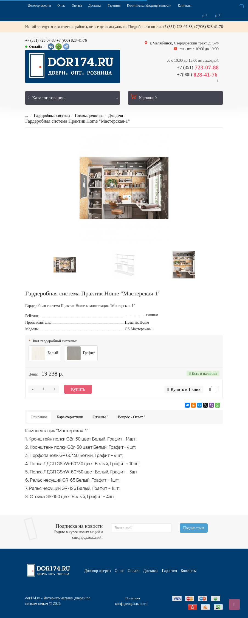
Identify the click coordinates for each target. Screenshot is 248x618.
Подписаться (193, 528)
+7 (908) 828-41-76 (72, 41)
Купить (78, 390)
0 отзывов (152, 315)
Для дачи (112, 116)
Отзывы (100, 417)
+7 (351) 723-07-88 (40, 41)
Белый (45, 354)
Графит (81, 354)
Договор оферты (39, 5)
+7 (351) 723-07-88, (177, 28)
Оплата (77, 5)
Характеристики (70, 418)
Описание (39, 418)
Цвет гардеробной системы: (54, 342)
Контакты (184, 5)
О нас (61, 5)
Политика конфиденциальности (149, 5)
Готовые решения (85, 116)
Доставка (94, 5)
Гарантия (114, 5)
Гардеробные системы (48, 116)
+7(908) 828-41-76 (208, 28)
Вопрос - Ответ (131, 417)
